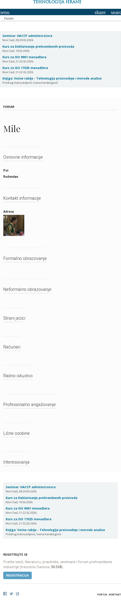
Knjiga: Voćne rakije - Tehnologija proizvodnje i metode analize (52, 78)
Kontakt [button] (115, 594)
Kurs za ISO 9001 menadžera (24, 57)
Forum (9, 18)
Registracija (17, 575)
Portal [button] (102, 594)
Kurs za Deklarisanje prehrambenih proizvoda (38, 46)
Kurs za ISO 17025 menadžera (25, 68)
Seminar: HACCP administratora (27, 36)
